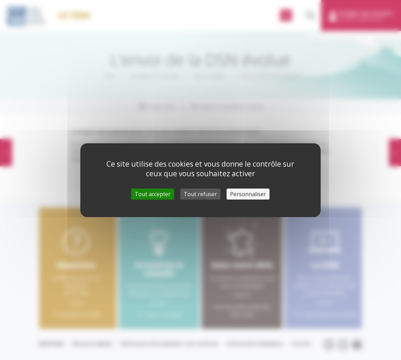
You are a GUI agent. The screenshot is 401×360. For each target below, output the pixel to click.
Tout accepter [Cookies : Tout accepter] (153, 194)
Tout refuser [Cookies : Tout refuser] (200, 194)
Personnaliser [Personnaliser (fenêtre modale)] (248, 194)
